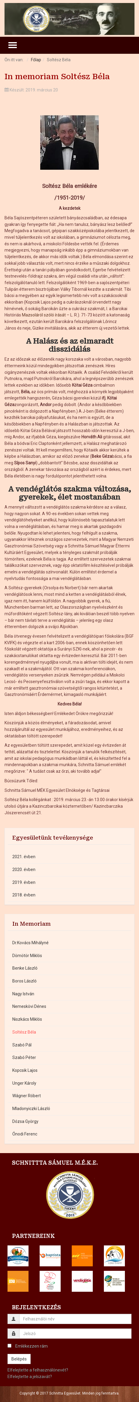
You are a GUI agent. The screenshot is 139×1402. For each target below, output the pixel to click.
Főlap (36, 59)
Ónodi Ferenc (24, 1134)
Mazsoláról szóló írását (44, 315)
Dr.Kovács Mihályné (30, 942)
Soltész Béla (24, 1032)
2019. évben (23, 882)
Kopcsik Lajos (25, 1070)
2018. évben (23, 895)
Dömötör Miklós (27, 955)
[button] (18, 1255)
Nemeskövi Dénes (29, 1006)
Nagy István (23, 993)
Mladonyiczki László (31, 1108)
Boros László (24, 981)
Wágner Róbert (26, 1095)
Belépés (19, 1359)
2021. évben (23, 856)
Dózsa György (25, 1121)
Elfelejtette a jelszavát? (30, 1376)
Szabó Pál (22, 1045)
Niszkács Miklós (27, 1019)
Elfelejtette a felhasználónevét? (38, 1370)
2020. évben (23, 869)
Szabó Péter (24, 1057)
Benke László (25, 968)
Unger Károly (24, 1083)
